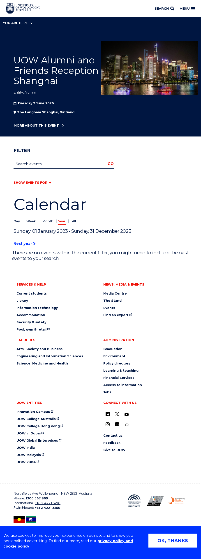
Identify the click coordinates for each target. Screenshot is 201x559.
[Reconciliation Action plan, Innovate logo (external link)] (134, 501)
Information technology (37, 308)
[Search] (164, 8)
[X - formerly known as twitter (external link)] (117, 414)
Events (109, 308)
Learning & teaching (121, 371)
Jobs (107, 392)
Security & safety (31, 322)
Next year (24, 243)
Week (31, 221)
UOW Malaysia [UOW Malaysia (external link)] (28, 455)
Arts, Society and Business (39, 349)
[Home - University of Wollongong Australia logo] (23, 8)
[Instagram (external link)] (107, 424)
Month (48, 221)
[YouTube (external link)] (126, 414)
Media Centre (115, 293)
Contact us (112, 436)
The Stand (112, 301)
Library (22, 301)
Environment (114, 356)
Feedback (111, 443)
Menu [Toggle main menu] (187, 9)
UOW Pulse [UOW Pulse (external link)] (26, 462)
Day (17, 221)
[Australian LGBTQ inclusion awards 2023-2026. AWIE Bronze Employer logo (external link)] (155, 500)
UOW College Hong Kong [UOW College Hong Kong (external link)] (38, 426)
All (74, 221)
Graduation (112, 349)
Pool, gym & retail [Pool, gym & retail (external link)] (31, 329)
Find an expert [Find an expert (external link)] (115, 315)
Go (111, 164)
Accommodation (30, 315)
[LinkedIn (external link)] (117, 424)
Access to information (122, 385)
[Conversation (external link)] (126, 425)
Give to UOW (114, 450)
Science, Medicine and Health (42, 363)
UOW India (25, 448)
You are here (17, 23)
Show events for (30, 183)
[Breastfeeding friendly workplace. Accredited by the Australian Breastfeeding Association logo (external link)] (177, 500)
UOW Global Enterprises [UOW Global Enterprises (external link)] (37, 441)
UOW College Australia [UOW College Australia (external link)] (36, 419)
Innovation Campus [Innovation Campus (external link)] (33, 412)
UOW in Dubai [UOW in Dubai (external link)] (28, 433)
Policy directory (116, 363)
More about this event (36, 125)
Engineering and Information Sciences (49, 356)
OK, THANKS (172, 540)
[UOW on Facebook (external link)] (107, 414)
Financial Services (118, 378)
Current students (31, 293)
